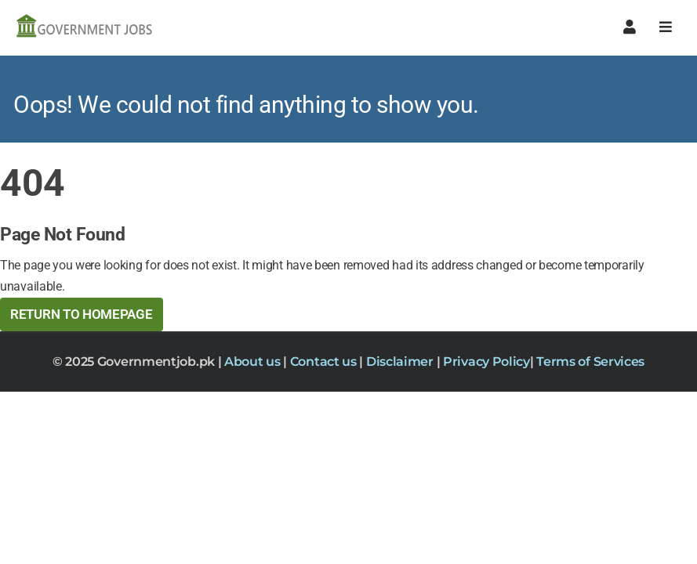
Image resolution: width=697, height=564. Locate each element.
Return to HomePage (81, 314)
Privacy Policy (486, 361)
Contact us (325, 361)
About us (253, 361)
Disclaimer (401, 361)
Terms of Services (590, 361)
